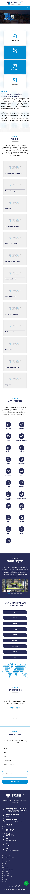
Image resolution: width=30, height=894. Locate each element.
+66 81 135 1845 (10, 831)
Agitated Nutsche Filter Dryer (12, 367)
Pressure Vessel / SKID (10, 279)
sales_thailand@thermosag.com (13, 850)
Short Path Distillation (6, 880)
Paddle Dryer (8, 208)
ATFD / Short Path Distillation (12, 244)
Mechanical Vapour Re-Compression (13, 173)
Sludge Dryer (8, 385)
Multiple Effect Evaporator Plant (8, 858)
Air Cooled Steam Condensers (12, 226)
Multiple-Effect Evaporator (11, 314)
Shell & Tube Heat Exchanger (7, 876)
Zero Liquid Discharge (10, 191)
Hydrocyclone (8, 349)
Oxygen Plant (4, 882)
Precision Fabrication (10, 332)
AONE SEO (18, 891)
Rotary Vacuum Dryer (10, 296)
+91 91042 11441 (10, 826)
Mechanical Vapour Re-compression (8, 856)
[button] (8, 593)
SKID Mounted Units (6, 872)
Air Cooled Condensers (6, 862)
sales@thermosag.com (11, 840)
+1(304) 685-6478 (10, 836)
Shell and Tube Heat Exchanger (12, 261)
